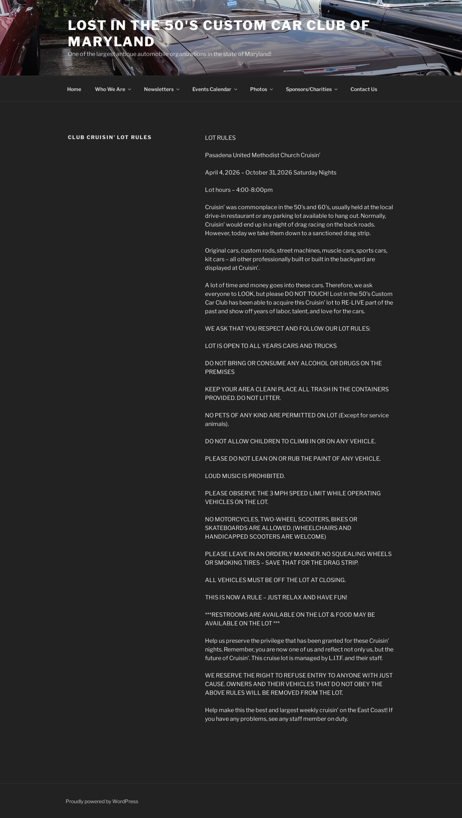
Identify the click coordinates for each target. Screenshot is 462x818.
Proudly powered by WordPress (102, 801)
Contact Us (363, 89)
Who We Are (113, 89)
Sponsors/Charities (312, 89)
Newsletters (162, 89)
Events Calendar (215, 89)
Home (74, 89)
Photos (262, 89)
